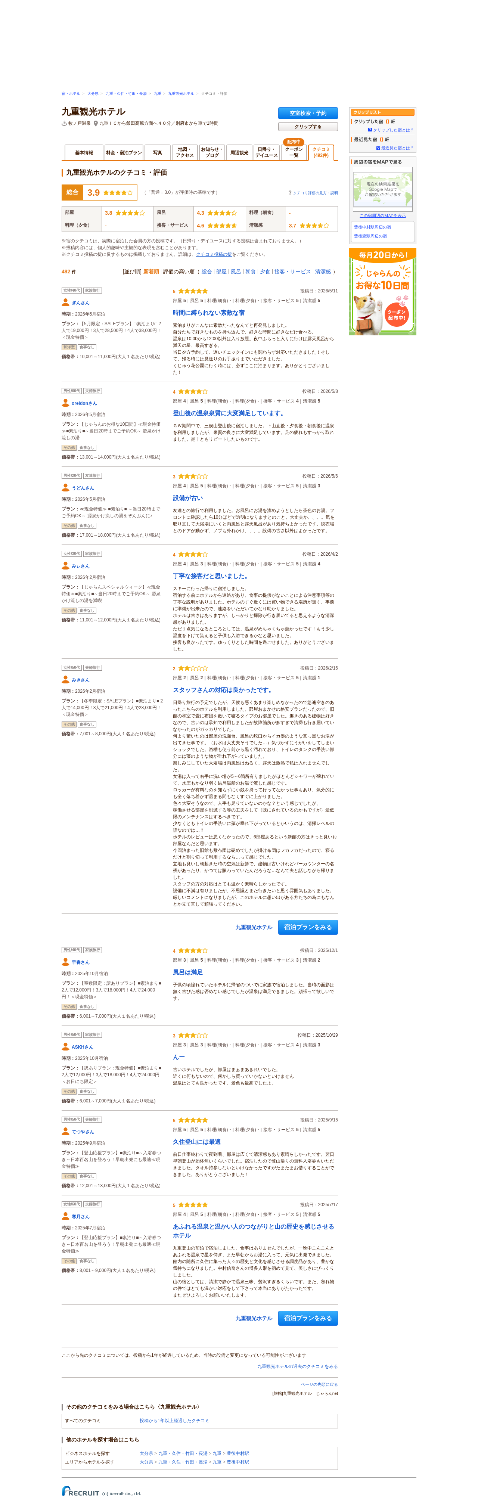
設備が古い (188, 498)
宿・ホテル (71, 93)
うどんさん (83, 488)
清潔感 (323, 271)
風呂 (236, 271)
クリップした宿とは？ (393, 130)
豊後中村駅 (238, 1453)
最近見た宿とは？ (397, 148)
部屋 (221, 271)
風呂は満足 (188, 972)
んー (179, 1057)
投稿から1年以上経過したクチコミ (174, 1420)
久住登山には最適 (197, 1142)
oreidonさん (84, 403)
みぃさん (81, 566)
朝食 (250, 271)
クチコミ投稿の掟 (214, 254)
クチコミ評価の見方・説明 (315, 193)
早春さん (81, 962)
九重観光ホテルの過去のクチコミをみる (297, 1366)
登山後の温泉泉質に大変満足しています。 (229, 413)
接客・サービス (292, 271)
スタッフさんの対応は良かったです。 (223, 690)
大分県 (93, 93)
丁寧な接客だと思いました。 (212, 576)
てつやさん (83, 1132)
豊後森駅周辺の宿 (370, 236)
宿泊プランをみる (308, 927)
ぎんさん (81, 302)
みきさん (81, 680)
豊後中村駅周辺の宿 (372, 227)
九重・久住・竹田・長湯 (126, 93)
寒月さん (81, 1216)
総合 (207, 271)
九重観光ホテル (181, 93)
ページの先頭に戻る (319, 1384)
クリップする (308, 126)
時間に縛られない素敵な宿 (209, 313)
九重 (157, 93)
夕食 (265, 271)
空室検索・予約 (308, 113)
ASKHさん (82, 1047)
